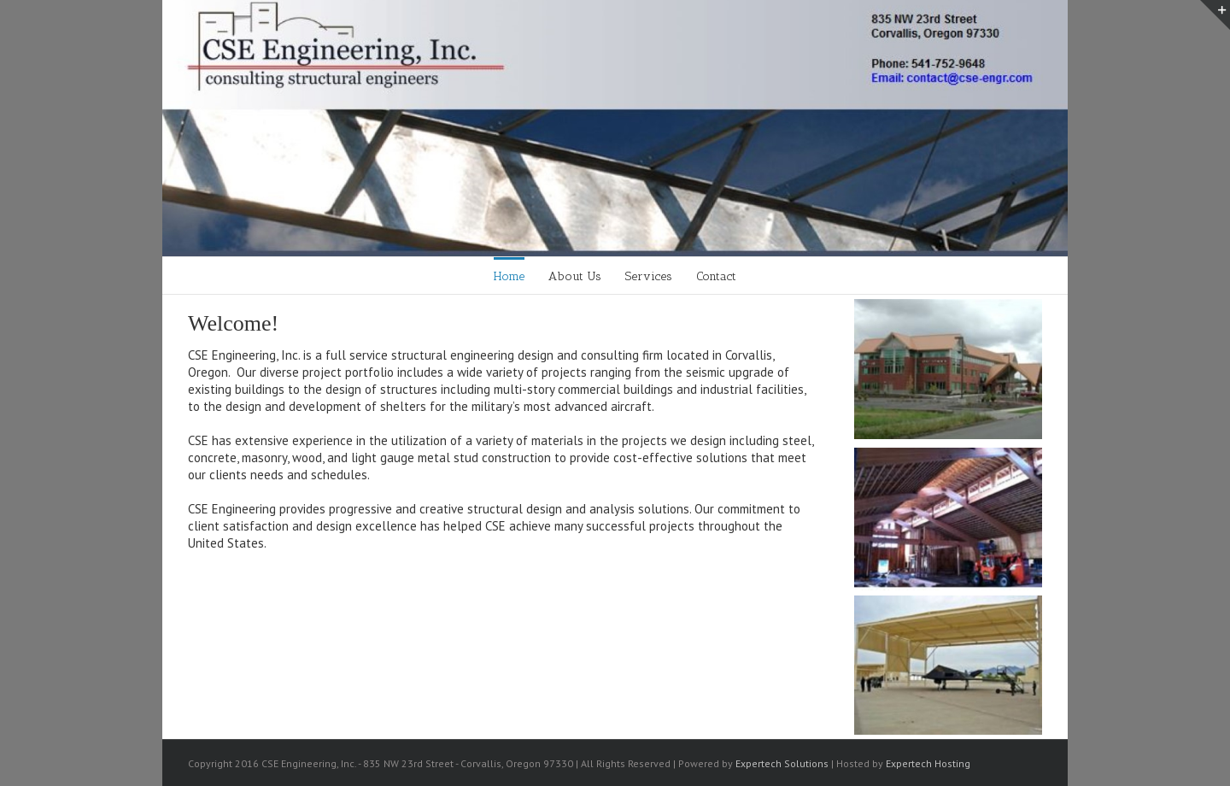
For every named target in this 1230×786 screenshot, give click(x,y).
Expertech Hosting (928, 763)
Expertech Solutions (782, 763)
